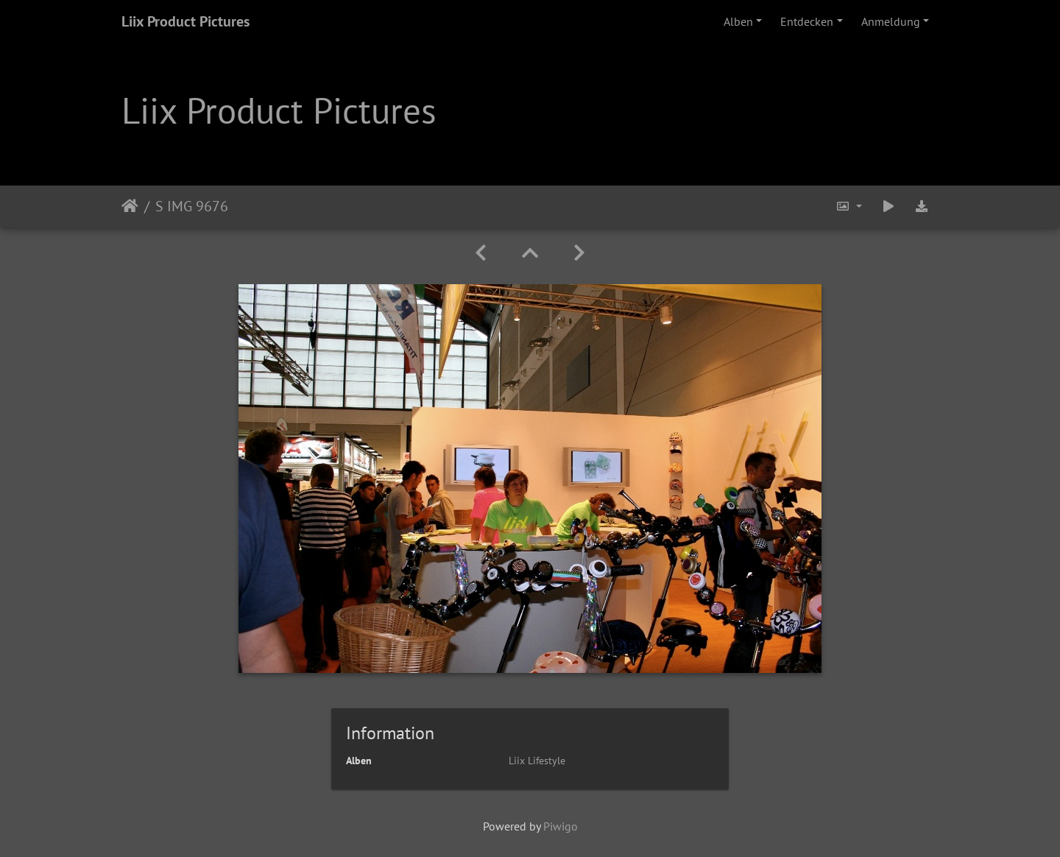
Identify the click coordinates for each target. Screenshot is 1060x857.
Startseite (129, 206)
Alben (738, 21)
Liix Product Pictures (185, 21)
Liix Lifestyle (537, 760)
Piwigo (560, 826)
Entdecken (806, 21)
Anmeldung (890, 21)
